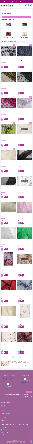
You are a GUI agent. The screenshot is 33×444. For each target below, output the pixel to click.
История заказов (3, 417)
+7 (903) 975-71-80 (4, 425)
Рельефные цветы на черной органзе (7, 86)
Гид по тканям (3, 405)
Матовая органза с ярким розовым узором (8, 112)
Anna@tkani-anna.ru (4, 429)
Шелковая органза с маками (22, 319)
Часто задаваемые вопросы (5, 402)
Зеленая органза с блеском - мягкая (23, 241)
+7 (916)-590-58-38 (4, 427)
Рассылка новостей (4, 420)
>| (20, 357)
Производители (3, 411)
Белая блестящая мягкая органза (6, 241)
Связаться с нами (4, 408)
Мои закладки (3, 418)
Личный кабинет (3, 415)
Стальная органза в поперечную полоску (7, 267)
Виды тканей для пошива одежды (6, 407)
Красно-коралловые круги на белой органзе (8, 345)
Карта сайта (3, 410)
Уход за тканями (3, 403)
